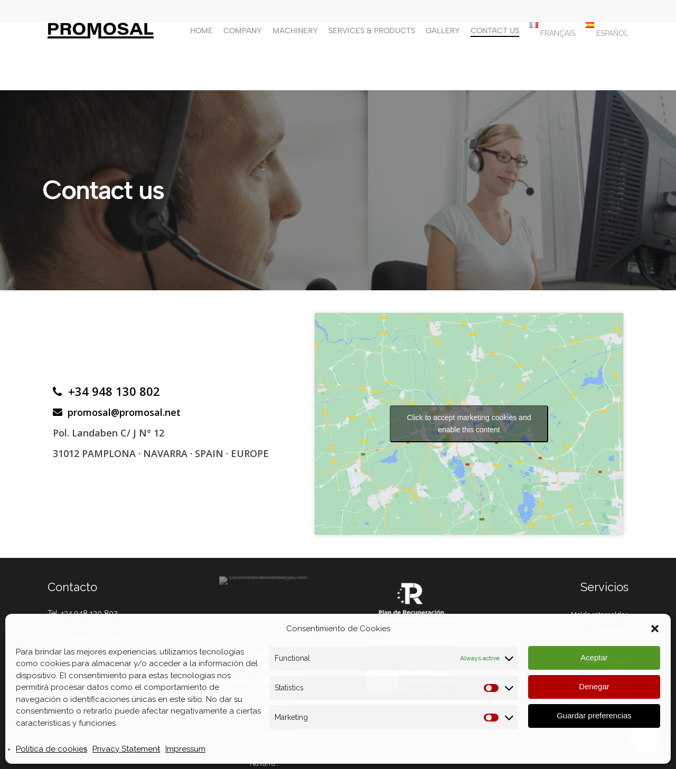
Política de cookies (51, 749)
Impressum (185, 749)
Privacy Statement (126, 749)
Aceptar (594, 657)
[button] (655, 628)
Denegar (594, 686)
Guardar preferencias (594, 715)
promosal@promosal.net (117, 412)
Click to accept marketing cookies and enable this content (469, 423)
